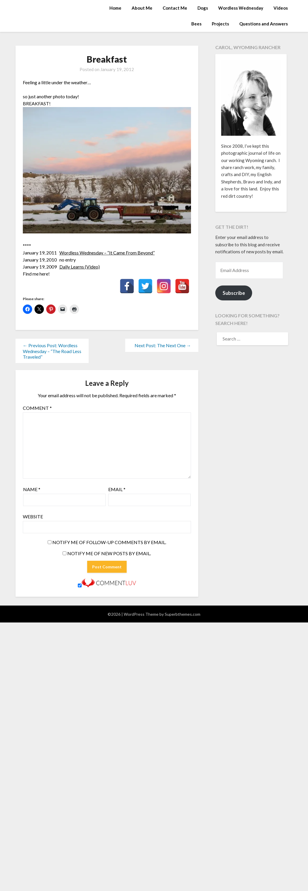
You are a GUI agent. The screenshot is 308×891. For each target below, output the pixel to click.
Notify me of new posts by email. (109, 553)
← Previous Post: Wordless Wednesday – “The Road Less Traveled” (52, 351)
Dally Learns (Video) (79, 266)
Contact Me (175, 8)
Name (31, 489)
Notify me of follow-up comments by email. (109, 542)
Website (33, 516)
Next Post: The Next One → (163, 345)
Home (115, 8)
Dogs (202, 8)
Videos (280, 8)
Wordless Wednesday (240, 8)
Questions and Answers (263, 23)
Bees (196, 23)
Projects (220, 23)
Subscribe (234, 293)
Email (116, 489)
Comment (37, 408)
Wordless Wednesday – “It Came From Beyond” (107, 252)
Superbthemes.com (182, 614)
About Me (142, 8)
